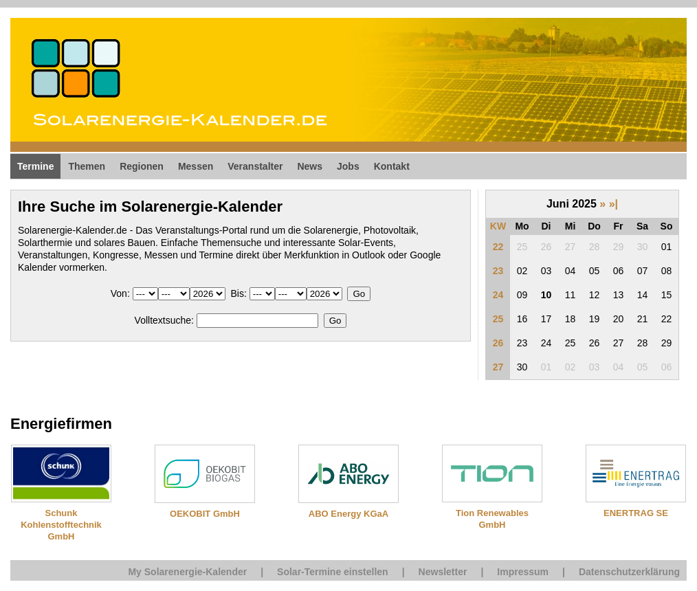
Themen (86, 166)
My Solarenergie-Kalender (187, 571)
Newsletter (443, 571)
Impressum (523, 571)
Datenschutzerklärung (629, 571)
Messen (195, 166)
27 (498, 366)
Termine (35, 166)
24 (498, 294)
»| (613, 204)
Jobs (348, 166)
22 (498, 246)
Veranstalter (255, 166)
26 (498, 342)
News (309, 166)
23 (498, 270)
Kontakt (392, 166)
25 (498, 318)
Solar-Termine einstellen (332, 571)
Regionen (142, 166)
